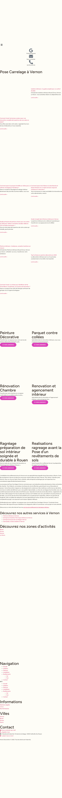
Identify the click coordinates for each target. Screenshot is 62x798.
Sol (7, 676)
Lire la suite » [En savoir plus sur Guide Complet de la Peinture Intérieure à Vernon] (34, 226)
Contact (5, 680)
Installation (6, 672)
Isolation (5, 668)
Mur (7, 678)
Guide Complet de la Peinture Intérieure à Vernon (44, 219)
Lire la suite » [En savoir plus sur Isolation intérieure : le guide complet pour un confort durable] (34, 97)
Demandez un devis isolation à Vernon (13, 521)
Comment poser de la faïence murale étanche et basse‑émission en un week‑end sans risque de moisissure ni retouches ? (44, 187)
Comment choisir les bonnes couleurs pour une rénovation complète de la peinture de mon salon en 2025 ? (14, 120)
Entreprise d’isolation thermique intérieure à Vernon (17, 517)
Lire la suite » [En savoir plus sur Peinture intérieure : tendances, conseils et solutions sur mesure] (3, 257)
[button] (31, 45)
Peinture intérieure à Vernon (11, 516)
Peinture (5, 670)
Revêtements (7, 674)
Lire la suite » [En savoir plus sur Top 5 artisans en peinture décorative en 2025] (34, 262)
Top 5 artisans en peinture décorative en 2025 (44, 255)
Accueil (5, 666)
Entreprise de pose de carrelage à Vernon (14, 519)
